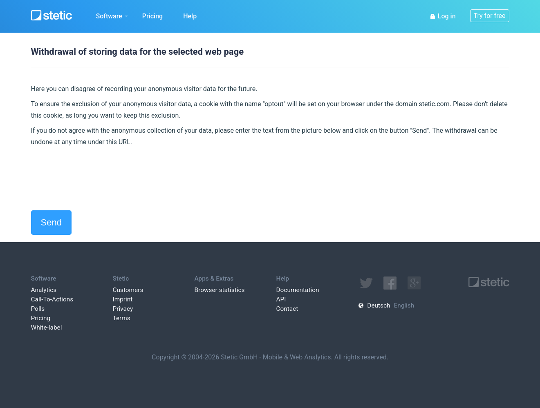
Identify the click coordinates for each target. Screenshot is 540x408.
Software (112, 16)
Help (190, 16)
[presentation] (93, 179)
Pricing (152, 16)
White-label (46, 327)
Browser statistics (220, 290)
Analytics (44, 290)
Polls (38, 308)
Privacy (123, 308)
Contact (287, 308)
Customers (128, 290)
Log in (443, 16)
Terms (121, 318)
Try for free (490, 16)
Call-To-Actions (52, 299)
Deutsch (378, 305)
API (281, 299)
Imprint (123, 299)
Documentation (297, 290)
